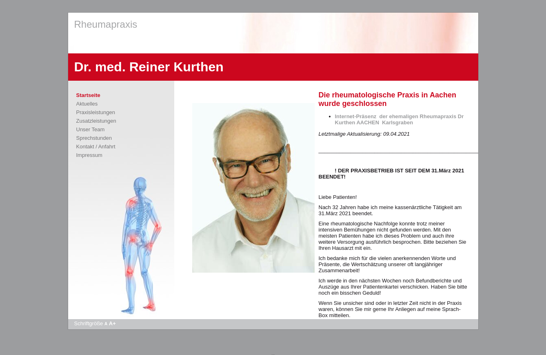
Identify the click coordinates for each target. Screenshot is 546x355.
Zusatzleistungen (96, 121)
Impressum (89, 155)
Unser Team (90, 129)
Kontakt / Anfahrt (95, 146)
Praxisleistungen (95, 112)
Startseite (88, 95)
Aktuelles (87, 104)
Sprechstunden (94, 138)
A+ (112, 323)
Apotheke (273, 354)
